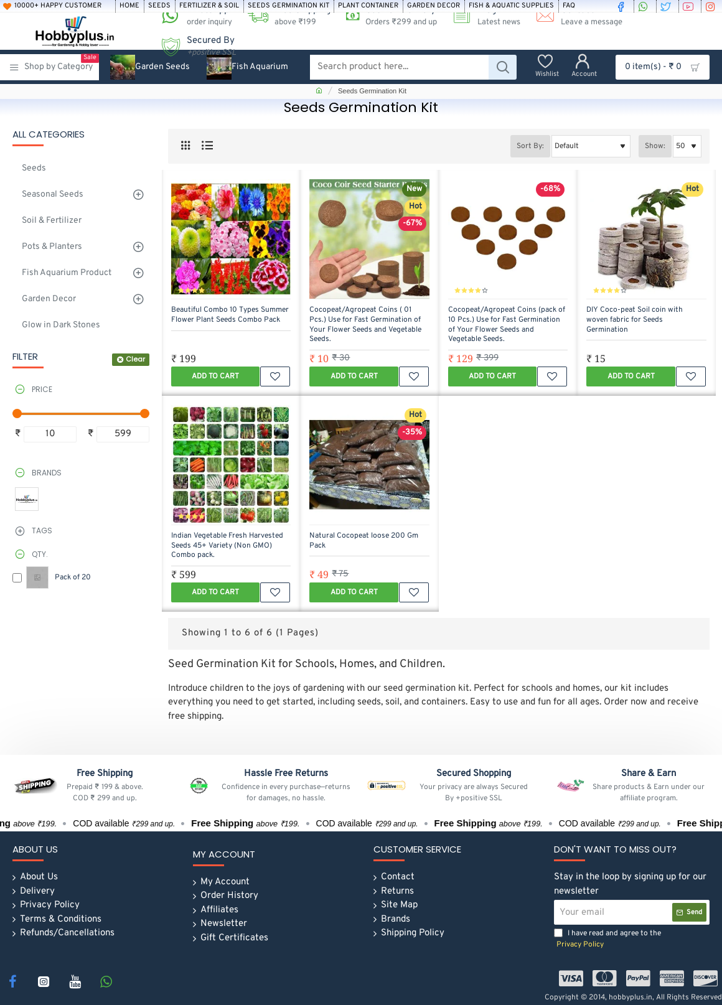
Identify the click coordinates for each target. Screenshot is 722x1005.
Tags (42, 530)
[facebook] (622, 6)
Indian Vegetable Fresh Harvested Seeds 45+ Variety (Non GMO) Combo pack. (227, 545)
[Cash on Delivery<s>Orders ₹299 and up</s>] (387, 16)
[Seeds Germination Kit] (288, 6)
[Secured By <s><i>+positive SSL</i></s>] (194, 46)
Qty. (40, 554)
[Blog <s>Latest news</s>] (481, 16)
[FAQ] (569, 6)
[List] (207, 146)
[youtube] (690, 6)
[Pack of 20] (17, 577)
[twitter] (667, 6)
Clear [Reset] (135, 359)
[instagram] (712, 6)
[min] (50, 434)
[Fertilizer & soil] (209, 6)
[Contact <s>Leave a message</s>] (574, 16)
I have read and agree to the (607, 939)
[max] (122, 434)
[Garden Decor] (433, 6)
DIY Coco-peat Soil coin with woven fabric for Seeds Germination (634, 320)
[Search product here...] (503, 67)
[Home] (129, 6)
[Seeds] (159, 6)
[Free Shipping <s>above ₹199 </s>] (284, 16)
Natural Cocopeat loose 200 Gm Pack (363, 541)
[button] (215, 376)
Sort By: (530, 146)
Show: (655, 146)
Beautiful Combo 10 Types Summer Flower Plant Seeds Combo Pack (230, 315)
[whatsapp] (645, 6)
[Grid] (185, 146)
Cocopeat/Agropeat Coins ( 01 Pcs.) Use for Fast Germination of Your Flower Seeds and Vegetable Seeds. (365, 325)
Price (42, 389)
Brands (47, 472)
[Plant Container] (368, 6)
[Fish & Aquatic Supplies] (511, 6)
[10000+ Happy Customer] (57, 6)
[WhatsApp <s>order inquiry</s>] (192, 16)
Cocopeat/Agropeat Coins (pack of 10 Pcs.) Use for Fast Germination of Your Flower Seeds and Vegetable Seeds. (506, 325)
